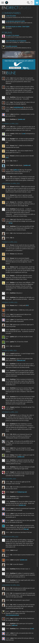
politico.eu (16, 170)
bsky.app (26, 529)
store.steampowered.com (12, 615)
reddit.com (14, 625)
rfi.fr (7, 157)
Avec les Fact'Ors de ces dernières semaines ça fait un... (19, 47)
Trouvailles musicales (11, 46)
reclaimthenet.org (18, 107)
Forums (7, 32)
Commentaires (11, 12)
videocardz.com (21, 360)
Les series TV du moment (12, 35)
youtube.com (21, 119)
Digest (25, 7)
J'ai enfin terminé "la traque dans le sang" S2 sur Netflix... (19, 37)
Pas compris (9, 28)
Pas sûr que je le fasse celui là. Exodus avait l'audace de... (19, 22)
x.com (23, 133)
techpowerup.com (22, 492)
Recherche (28, 2)
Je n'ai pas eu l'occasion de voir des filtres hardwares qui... (19, 17)
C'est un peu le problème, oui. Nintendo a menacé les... (18, 42)
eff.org (10, 223)
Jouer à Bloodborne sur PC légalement (16, 41)
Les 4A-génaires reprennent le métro (15, 21)
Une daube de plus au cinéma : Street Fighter (17, 26)
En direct (10, 7)
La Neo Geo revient (11, 16)
